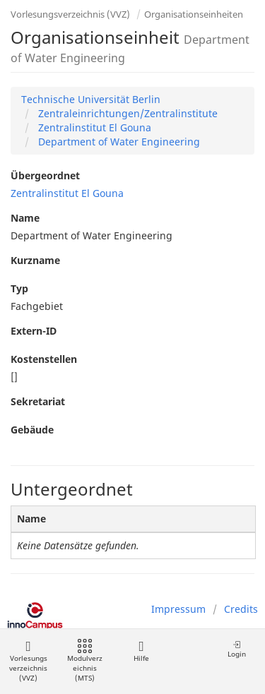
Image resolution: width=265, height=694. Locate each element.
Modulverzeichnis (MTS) (84, 661)
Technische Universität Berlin (90, 99)
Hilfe (141, 651)
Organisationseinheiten (193, 14)
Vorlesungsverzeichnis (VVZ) (70, 14)
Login (237, 649)
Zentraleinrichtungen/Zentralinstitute (126, 113)
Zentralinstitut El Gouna (93, 127)
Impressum (178, 609)
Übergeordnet (45, 175)
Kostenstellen (44, 359)
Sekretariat (38, 401)
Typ (19, 288)
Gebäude (32, 429)
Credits (241, 609)
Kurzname (35, 260)
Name (25, 218)
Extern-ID (34, 330)
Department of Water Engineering (117, 141)
